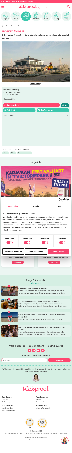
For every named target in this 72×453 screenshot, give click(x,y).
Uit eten (5, 153)
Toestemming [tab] (12, 206)
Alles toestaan (58, 251)
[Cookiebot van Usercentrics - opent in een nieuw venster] (60, 200)
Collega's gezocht (8, 402)
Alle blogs (36, 283)
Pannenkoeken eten (24, 153)
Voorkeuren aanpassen (13, 251)
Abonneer (59, 360)
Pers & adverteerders (9, 410)
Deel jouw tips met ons (43, 402)
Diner (13, 153)
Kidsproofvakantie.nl (43, 408)
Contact (38, 399)
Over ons (5, 399)
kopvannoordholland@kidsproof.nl (36, 450)
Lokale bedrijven (7, 408)
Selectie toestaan (36, 251)
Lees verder (36, 84)
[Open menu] (2, 6)
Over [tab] (59, 206)
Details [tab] (36, 206)
